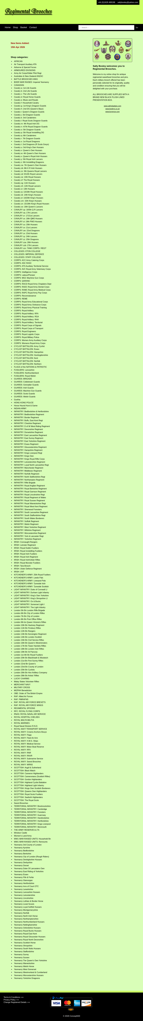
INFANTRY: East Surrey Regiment (28, 438)
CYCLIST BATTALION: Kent (26, 358)
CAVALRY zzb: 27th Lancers (26, 245)
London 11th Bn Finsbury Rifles (27, 628)
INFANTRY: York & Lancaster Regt (28, 536)
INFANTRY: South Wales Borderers (29, 518)
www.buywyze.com (112, 112)
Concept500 (75, 1016)
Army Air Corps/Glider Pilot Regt (27, 73)
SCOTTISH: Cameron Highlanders (28, 773)
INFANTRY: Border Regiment (26, 417)
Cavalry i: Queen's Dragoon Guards (29, 112)
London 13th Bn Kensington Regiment (30, 634)
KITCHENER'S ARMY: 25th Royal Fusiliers (32, 575)
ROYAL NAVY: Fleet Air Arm (26, 738)
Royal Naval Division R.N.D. (26, 726)
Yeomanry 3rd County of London (28, 845)
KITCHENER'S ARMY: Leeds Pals (28, 578)
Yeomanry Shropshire (23, 946)
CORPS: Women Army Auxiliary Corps (30, 340)
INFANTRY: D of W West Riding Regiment (32, 426)
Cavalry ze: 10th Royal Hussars (27, 177)
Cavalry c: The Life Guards (25, 94)
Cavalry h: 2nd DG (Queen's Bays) (28, 109)
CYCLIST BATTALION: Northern (27, 364)
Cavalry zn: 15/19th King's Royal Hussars (31, 204)
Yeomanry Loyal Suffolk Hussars (28, 907)
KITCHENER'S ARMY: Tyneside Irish (29, 584)
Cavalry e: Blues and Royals (26, 100)
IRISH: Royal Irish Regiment (26, 557)
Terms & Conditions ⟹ (13, 997)
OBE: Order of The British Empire (28, 693)
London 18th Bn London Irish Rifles (29, 649)
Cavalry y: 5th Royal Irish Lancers (28, 159)
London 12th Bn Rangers (24, 631)
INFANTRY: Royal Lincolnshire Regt (29, 495)
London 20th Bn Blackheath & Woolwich (31, 658)
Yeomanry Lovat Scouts (24, 904)
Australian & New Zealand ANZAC (28, 76)
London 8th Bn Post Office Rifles (28, 619)
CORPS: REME (20, 299)
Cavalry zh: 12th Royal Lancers (27, 186)
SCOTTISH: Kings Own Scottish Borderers (32, 788)
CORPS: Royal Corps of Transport (28, 328)
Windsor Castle (20, 833)
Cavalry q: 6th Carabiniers (25, 136)
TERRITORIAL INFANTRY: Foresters (30, 812)
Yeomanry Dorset (21, 865)
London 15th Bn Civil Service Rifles (29, 640)
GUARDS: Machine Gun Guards (27, 391)
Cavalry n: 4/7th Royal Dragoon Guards (31, 127)
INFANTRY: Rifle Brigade (24, 483)
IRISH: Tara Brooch (22, 566)
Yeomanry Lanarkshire (23, 889)
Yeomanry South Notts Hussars (27, 949)
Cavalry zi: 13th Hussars (24, 189)
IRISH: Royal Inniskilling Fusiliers (28, 551)
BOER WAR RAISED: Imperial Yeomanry (31, 82)
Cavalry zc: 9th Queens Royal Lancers (30, 171)
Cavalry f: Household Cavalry (26, 103)
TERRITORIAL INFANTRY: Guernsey (30, 815)
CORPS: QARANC (22, 281)
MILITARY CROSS (22, 687)
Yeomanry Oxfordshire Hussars (27, 928)
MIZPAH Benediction (23, 690)
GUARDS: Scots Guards (24, 394)
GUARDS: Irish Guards (24, 388)
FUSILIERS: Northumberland (26, 373)
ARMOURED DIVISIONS (24, 70)
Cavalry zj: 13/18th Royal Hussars (28, 192)
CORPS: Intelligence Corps (25, 272)
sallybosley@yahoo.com (127, 2)
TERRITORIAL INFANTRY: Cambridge (30, 809)
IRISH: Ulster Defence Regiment (28, 569)
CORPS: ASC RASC (23, 263)
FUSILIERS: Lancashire (24, 370)
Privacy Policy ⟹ (11, 1000)
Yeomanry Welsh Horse (24, 966)
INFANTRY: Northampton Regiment (29, 480)
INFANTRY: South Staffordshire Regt (29, 515)
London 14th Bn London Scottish (28, 637)
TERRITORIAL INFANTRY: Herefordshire (31, 818)
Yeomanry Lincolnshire (23, 898)
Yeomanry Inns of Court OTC (26, 886)
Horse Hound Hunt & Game (25, 406)
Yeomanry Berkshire (22, 854)
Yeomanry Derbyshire (23, 862)
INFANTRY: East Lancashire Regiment (30, 435)
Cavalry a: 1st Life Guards (25, 88)
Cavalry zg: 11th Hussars (24, 183)
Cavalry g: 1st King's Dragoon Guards (30, 106)
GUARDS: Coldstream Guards (27, 382)
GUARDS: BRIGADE (23, 379)
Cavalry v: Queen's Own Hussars (28, 150)
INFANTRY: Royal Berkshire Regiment (30, 489)
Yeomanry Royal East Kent (25, 934)
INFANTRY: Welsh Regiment (26, 524)
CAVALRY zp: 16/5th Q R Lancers (28, 210)
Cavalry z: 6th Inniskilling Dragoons (29, 162)
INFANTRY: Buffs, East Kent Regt (28, 420)
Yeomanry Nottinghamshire (25, 925)
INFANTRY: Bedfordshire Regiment (29, 414)
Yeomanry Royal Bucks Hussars (27, 931)
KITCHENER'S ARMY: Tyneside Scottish (31, 587)
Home (8, 27)
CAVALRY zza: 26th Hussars (26, 242)
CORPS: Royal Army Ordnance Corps (30, 305)
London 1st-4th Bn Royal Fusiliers (28, 655)
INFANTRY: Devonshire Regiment (28, 429)
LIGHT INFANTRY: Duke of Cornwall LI (30, 590)
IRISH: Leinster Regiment (25, 545)
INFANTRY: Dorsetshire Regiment (28, 432)
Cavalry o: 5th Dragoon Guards (27, 130)
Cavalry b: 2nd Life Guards (25, 91)
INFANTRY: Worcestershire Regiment (30, 533)
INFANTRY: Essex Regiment (26, 444)
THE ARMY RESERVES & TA (26, 830)
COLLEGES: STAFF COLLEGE (27, 257)
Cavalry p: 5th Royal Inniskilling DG (29, 133)
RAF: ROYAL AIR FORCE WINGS (28, 705)
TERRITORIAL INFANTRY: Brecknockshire (32, 806)
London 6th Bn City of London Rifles (29, 613)
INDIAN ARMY (20, 408)
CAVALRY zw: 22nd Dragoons (27, 231)
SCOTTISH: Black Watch (24, 771)
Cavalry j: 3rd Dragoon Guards (27, 115)
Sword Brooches (21, 803)
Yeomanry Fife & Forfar (24, 877)
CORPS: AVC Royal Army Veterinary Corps (32, 269)
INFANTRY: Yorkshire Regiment (27, 539)
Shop (15, 27)
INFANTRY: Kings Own (24, 456)
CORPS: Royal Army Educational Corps (31, 302)
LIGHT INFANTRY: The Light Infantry (29, 607)
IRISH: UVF (19, 572)
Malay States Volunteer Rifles (26, 682)
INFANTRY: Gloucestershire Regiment (30, 447)
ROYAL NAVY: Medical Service (27, 744)
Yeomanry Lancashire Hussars (27, 892)
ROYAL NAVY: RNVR (23, 756)
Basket (23, 27)
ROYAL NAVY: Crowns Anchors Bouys (30, 732)
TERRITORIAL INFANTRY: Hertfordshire (31, 821)
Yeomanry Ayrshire (22, 848)
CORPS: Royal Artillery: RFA (26, 314)
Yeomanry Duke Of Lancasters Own (29, 868)
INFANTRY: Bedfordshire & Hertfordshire (31, 411)
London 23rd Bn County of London (28, 667)
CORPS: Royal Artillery (24, 311)
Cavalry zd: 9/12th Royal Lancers (28, 174)
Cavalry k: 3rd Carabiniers (25, 118)
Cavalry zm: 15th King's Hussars (28, 201)
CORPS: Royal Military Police (26, 337)
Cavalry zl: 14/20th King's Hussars (28, 198)
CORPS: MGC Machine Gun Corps (29, 278)
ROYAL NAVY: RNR (22, 753)
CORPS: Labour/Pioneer (24, 275)
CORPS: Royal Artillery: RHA (26, 320)
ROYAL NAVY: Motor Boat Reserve (29, 747)
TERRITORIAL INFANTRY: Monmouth (30, 827)
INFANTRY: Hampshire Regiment (28, 450)
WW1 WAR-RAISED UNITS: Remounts (30, 842)
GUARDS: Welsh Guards (24, 397)
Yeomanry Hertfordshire (24, 883)
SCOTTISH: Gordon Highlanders (28, 779)
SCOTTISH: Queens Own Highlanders (30, 791)
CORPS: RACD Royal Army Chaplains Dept (32, 284)
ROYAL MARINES (22, 723)
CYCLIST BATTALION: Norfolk (27, 361)
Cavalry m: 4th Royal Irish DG (26, 124)
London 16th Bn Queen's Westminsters (30, 643)
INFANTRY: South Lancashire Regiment (31, 512)
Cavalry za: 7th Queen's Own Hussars (30, 165)
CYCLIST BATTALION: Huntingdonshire (31, 355)
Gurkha (17, 400)
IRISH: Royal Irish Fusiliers (25, 554)
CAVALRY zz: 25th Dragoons (26, 239)
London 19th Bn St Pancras (25, 652)
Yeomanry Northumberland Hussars (29, 922)
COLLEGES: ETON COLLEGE (27, 251)
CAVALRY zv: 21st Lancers (25, 228)
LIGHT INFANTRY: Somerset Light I (29, 604)
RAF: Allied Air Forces (23, 696)
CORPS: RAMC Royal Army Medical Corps (32, 290)
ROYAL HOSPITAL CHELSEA (27, 717)
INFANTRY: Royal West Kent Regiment (30, 506)
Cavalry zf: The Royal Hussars (27, 180)
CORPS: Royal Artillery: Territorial (28, 322)
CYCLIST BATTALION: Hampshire (28, 352)
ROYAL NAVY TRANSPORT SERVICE (30, 729)
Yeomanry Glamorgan (23, 880)
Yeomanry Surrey (21, 955)
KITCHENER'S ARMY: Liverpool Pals (30, 581)
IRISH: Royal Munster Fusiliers (27, 563)
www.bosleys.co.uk (112, 109)
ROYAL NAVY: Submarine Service (28, 759)
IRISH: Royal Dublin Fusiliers (26, 548)
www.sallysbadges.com (112, 106)
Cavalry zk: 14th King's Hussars (27, 195)
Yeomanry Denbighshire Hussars (28, 860)
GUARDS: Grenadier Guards (26, 385)
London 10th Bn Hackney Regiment (29, 625)
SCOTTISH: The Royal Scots (26, 800)
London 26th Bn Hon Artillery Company (30, 673)
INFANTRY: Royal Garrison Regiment (30, 492)
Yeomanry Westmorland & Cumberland (30, 972)
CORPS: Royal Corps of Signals (27, 325)
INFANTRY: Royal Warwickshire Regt (30, 503)
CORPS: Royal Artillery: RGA (26, 317)
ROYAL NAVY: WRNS (23, 765)
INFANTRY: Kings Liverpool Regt (28, 453)
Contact (33, 27)
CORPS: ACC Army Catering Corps (29, 260)
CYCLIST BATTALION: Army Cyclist (29, 346)
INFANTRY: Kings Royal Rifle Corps (29, 459)
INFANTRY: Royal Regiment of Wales (30, 497)
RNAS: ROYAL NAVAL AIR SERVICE (30, 714)
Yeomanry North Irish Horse (26, 916)
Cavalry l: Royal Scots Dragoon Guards (30, 121)
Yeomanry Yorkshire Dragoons (27, 978)
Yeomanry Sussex (21, 957)
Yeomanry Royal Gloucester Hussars (29, 937)
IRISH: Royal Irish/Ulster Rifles (27, 560)
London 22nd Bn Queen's (25, 664)
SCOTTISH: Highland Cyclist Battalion (30, 782)
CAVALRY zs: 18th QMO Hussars (28, 219)
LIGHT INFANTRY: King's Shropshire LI (31, 598)
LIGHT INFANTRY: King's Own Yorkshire (31, 596)
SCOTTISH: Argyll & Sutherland (27, 768)
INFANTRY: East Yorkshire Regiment (29, 441)
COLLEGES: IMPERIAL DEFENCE (29, 254)
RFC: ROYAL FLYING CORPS (27, 711)
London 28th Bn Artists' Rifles (26, 676)
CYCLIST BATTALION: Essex (26, 349)
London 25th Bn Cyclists (24, 670)
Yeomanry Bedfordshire (24, 851)
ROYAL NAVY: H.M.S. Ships (26, 741)
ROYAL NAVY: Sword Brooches (27, 762)
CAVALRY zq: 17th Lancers (25, 213)
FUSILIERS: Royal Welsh (25, 376)
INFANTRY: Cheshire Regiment (27, 423)
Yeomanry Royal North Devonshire (28, 940)
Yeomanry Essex (21, 874)
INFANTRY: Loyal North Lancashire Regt (31, 465)
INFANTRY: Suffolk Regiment (26, 521)
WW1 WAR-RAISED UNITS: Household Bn (32, 839)
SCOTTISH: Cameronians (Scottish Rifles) (32, 776)
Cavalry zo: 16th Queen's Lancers (28, 207)
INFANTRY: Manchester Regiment (28, 468)
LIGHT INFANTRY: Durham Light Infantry (31, 593)
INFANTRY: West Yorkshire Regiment (30, 527)
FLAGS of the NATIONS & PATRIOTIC (30, 367)
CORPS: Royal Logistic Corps (27, 334)
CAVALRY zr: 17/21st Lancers (26, 216)
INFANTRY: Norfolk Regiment (26, 474)
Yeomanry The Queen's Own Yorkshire (30, 960)
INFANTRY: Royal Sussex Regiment (29, 500)
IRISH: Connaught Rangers (25, 542)
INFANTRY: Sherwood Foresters (28, 509)
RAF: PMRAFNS (21, 699)
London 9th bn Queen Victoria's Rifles (30, 622)
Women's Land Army (23, 836)
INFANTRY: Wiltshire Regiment (27, 530)
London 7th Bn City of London (26, 616)
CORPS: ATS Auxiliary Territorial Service (31, 266)
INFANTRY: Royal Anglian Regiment (29, 486)
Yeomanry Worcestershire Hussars (28, 975)
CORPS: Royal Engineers (25, 331)
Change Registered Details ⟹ (17, 1002)
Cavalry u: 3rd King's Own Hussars (29, 147)
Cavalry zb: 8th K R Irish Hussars (28, 168)
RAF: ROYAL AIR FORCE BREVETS (30, 702)
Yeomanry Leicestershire (24, 895)
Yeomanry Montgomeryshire (26, 910)
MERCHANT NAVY (22, 685)
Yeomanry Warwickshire (24, 963)
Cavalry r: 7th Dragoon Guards (27, 138)
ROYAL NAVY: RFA (22, 750)
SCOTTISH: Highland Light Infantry (29, 785)
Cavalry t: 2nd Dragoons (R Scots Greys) (31, 144)
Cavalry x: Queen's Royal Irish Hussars (30, 156)
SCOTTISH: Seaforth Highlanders (28, 797)
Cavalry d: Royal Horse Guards (27, 97)
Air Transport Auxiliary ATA (25, 64)
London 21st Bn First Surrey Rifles (28, 661)
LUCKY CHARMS (21, 679)
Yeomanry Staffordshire (24, 952)
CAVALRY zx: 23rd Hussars (25, 233)
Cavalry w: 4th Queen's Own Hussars (30, 153)
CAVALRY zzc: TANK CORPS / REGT (30, 248)
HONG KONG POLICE (24, 403)
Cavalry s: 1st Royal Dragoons (27, 141)
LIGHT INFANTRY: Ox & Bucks (27, 601)
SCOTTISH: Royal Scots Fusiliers (28, 794)
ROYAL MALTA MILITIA (24, 720)
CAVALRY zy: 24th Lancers (25, 236)
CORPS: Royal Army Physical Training (30, 308)
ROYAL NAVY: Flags (22, 735)
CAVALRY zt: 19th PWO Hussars (28, 222)
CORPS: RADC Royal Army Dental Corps (31, 287)
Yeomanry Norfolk (21, 913)
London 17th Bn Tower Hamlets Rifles (30, 646)
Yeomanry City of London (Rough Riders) (31, 857)
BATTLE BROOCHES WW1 (26, 79)
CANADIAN (19, 85)
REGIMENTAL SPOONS (24, 708)
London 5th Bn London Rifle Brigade (29, 610)
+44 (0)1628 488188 (106, 2)
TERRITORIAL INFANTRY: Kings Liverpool (32, 824)
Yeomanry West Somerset (25, 969)
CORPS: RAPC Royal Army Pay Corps (30, 293)
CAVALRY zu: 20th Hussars (25, 225)
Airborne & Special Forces (25, 67)
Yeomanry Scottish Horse (25, 943)
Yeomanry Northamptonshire (26, 919)
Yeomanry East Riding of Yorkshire (28, 871)
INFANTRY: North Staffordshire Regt (29, 477)
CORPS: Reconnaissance (25, 296)
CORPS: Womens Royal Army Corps (29, 343)
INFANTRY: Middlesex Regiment (28, 471)
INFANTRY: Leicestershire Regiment (29, 462)
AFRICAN (18, 61)
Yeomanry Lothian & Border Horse (28, 901)
